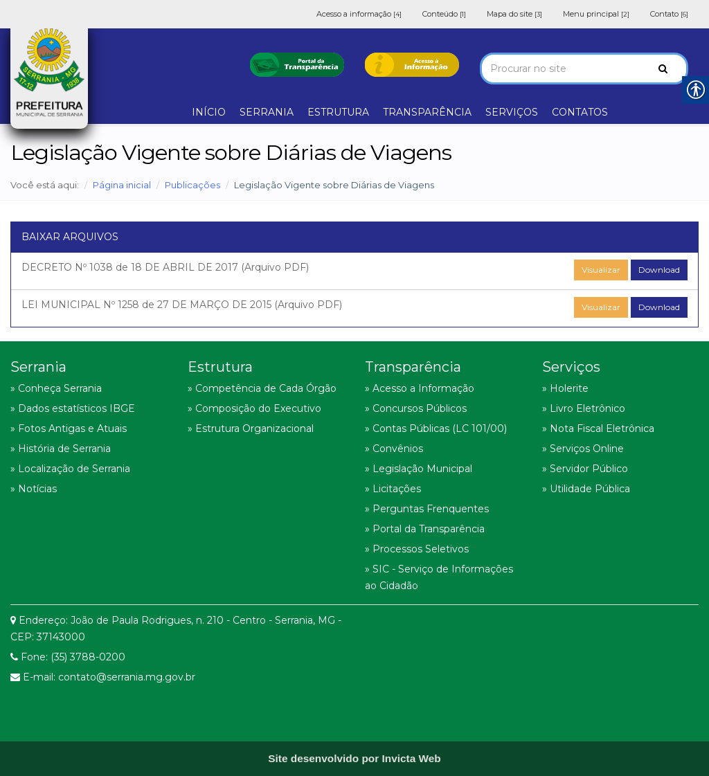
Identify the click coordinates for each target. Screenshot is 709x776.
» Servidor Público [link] (585, 468)
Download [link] (659, 269)
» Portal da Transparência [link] (425, 529)
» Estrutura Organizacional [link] (251, 428)
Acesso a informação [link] (359, 14)
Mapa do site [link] (514, 14)
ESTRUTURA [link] (338, 112)
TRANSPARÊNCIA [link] (427, 112)
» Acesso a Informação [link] (419, 388)
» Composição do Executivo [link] (254, 408)
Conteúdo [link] (444, 14)
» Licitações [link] (393, 488)
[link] (297, 63)
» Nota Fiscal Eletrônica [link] (598, 428)
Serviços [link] (571, 367)
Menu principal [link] (596, 14)
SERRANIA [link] (267, 112)
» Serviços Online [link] (583, 448)
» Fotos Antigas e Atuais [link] (68, 428)
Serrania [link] (38, 367)
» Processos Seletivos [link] (417, 549)
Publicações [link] (192, 184)
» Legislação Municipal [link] (418, 468)
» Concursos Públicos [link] (416, 408)
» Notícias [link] (33, 488)
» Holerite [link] (565, 388)
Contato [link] (669, 14)
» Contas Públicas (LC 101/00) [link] (436, 428)
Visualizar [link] (601, 269)
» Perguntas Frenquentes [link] (427, 509)
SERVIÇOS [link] (511, 112)
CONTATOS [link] (580, 112)
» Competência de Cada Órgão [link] (262, 388)
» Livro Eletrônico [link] (583, 408)
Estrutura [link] (220, 367)
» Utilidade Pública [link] (586, 488)
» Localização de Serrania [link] (70, 468)
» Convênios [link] (394, 448)
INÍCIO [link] (209, 112)
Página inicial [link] (122, 184)
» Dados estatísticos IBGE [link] (72, 408)
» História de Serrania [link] (60, 448)
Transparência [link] (413, 367)
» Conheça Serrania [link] (56, 388)
